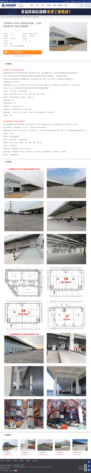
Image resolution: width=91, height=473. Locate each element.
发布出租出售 (88, 4)
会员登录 (68, 1)
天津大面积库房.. (7, 452)
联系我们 (9, 460)
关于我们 (2, 460)
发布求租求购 (88, 6)
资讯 (66, 5)
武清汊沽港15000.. (77, 452)
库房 (43, 5)
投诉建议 (35, 460)
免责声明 (22, 460)
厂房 (37, 5)
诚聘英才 (28, 460)
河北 (18, 1)
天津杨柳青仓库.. (25, 452)
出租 (12, 33)
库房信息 (6, 16)
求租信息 (81, 6)
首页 (31, 5)
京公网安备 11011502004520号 (35, 466)
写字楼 (49, 5)
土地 (54, 5)
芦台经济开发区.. (42, 452)
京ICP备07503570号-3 (47, 466)
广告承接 (15, 460)
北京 (16, 1)
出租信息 (81, 4)
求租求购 (60, 5)
